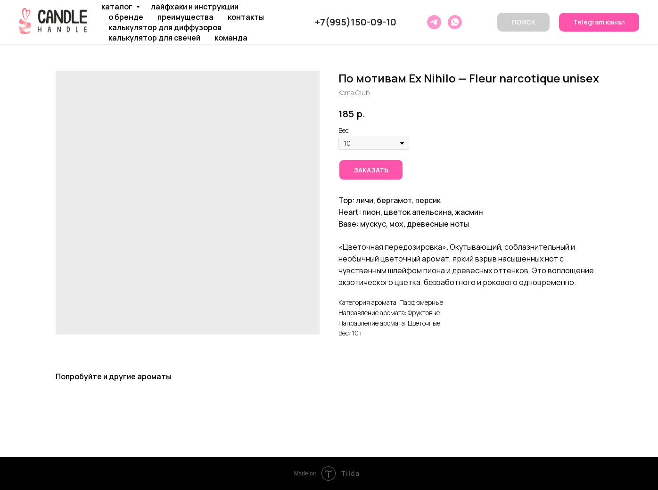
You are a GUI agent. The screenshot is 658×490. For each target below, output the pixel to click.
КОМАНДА (230, 38)
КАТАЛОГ (117, 6)
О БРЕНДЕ (125, 17)
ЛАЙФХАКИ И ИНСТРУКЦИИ (195, 6)
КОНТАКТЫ (246, 17)
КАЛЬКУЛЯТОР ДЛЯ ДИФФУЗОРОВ (165, 27)
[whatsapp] (455, 22)
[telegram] (434, 22)
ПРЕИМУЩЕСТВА (185, 17)
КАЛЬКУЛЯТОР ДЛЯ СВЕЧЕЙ (154, 38)
